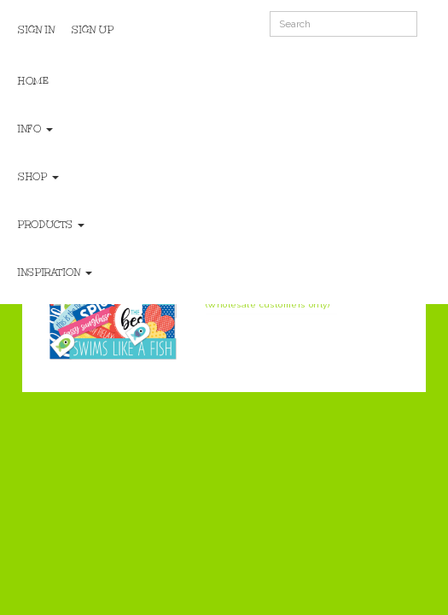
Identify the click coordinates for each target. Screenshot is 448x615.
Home (33, 81)
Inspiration (55, 272)
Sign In (36, 30)
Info (35, 129)
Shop (38, 177)
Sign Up (92, 30)
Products (51, 225)
